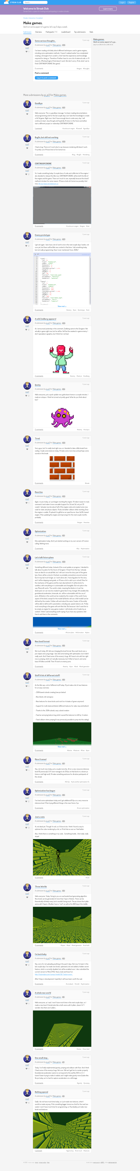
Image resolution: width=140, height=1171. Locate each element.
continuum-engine (69, 128)
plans (87, 632)
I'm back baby (40, 954)
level (76, 666)
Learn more (108, 8)
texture (80, 376)
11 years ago (86, 40)
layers (63, 945)
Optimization (40, 531)
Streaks (25, 18)
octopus (86, 430)
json (75, 310)
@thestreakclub (112, 1162)
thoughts (86, 69)
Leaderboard (65, 32)
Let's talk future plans (44, 557)
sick (88, 310)
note (88, 878)
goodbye (86, 128)
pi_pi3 (48, 45)
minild (77, 984)
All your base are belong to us (48, 184)
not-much (79, 1151)
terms (36, 1162)
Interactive (32, 18)
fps (78, 549)
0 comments (39, 68)
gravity (80, 1083)
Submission (27, 32)
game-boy (70, 1151)
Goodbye (38, 103)
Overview (38, 32)
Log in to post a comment (46, 78)
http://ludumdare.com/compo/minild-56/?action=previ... (54, 974)
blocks (70, 750)
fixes (83, 750)
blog (48, 1162)
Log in (122, 2)
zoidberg (86, 376)
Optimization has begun (45, 790)
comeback (70, 984)
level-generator (84, 666)
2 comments (39, 376)
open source (96, 1162)
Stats (91, 32)
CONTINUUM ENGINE (43, 163)
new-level (86, 1049)
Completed (39, 18)
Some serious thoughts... (45, 40)
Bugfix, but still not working (46, 137)
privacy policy (42, 1162)
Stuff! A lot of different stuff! (47, 675)
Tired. (37, 438)
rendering (86, 155)
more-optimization (83, 808)
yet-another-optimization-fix (80, 782)
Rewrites (39, 492)
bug (74, 155)
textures (86, 1151)
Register (131, 2)
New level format (42, 641)
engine (80, 69)
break (87, 483)
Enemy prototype (42, 235)
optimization (85, 549)
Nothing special (41, 1092)
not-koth (86, 945)
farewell (79, 128)
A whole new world (43, 992)
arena (79, 1049)
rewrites (87, 522)
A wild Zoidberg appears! (45, 318)
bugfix (79, 155)
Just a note (40, 816)
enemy (69, 310)
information (80, 632)
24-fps (68, 782)
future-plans (70, 632)
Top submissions (80, 32)
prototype (82, 310)
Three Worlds (41, 886)
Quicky (38, 384)
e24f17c (102, 1162)
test (88, 226)
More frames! (40, 759)
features (76, 750)
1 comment (38, 128)
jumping (86, 1083)
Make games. (32, 22)
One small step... (42, 1057)
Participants (50, 32)
